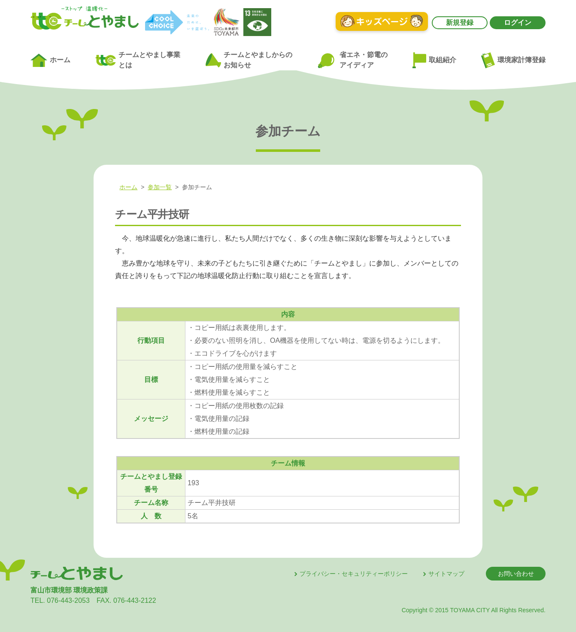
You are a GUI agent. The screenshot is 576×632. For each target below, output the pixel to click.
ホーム (50, 60)
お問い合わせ (516, 573)
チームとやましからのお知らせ (249, 60)
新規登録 (459, 22)
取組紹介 (434, 60)
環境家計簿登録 (513, 60)
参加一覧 (160, 187)
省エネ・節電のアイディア (352, 60)
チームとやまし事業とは (137, 60)
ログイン (517, 22)
